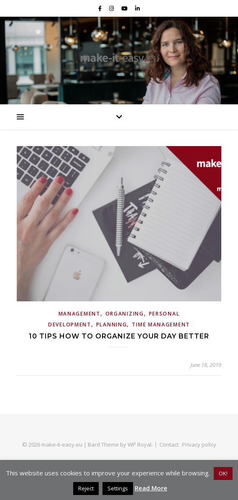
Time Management (161, 324)
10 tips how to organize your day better (119, 336)
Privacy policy (199, 444)
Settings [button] (117, 488)
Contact (169, 444)
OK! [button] (223, 473)
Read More (151, 488)
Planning (111, 324)
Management (79, 313)
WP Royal (139, 444)
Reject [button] (86, 488)
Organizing (124, 313)
